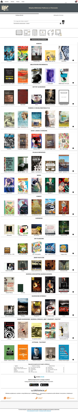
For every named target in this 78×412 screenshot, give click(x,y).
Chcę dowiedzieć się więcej (32, 410)
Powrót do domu (33, 369)
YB (60, 1)
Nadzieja (15, 369)
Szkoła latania (33, 368)
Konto (23, 1)
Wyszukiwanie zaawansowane (20, 23)
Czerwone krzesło (50, 368)
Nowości (6, 1)
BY (62, 1)
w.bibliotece (35, 393)
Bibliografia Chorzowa (58, 15)
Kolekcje (27, 23)
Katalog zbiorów (19, 15)
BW (57, 1)
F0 (65, 1)
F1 (68, 1)
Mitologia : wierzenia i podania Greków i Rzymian (21, 368)
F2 (71, 1)
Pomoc (17, 1)
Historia (12, 1)
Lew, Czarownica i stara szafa (18, 367)
